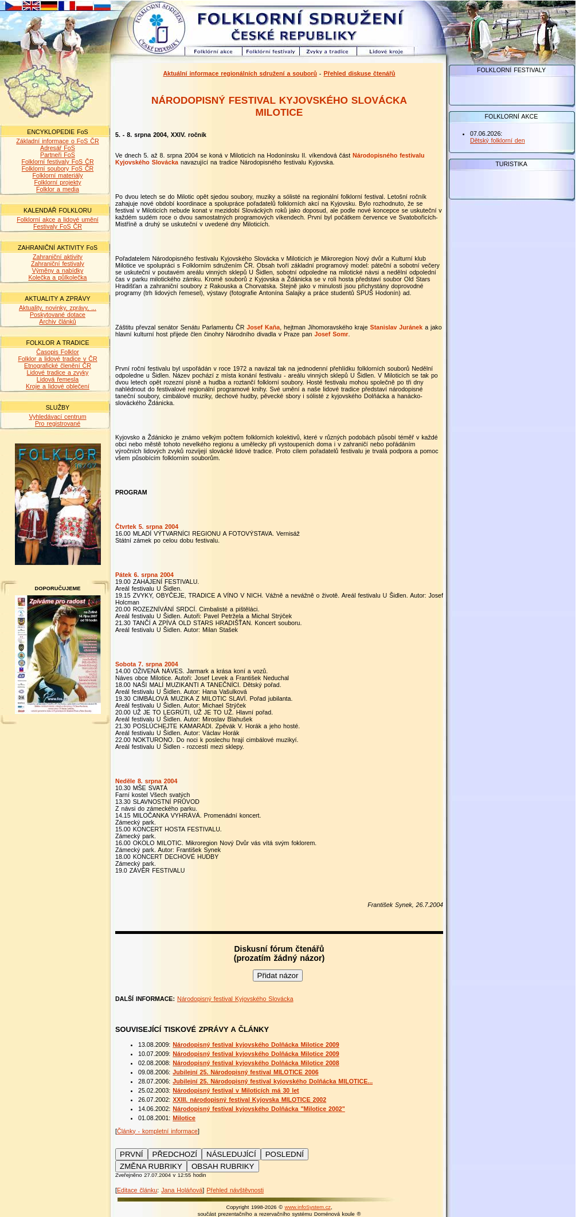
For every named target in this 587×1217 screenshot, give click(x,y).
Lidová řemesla (58, 379)
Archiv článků (57, 321)
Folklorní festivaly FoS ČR (57, 161)
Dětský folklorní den (497, 140)
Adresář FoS (57, 147)
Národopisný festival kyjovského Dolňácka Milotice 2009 (256, 1044)
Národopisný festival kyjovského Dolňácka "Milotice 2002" (259, 1108)
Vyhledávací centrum (57, 416)
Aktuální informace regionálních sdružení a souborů (240, 73)
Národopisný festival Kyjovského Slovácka (235, 998)
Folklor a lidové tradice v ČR (57, 358)
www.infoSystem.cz (308, 1207)
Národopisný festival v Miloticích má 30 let (236, 1090)
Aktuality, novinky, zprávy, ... (57, 307)
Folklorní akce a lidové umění (58, 219)
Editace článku (137, 1190)
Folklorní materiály (57, 175)
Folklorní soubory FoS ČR (58, 168)
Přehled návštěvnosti (235, 1190)
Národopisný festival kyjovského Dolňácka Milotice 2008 (256, 1062)
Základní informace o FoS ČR (57, 141)
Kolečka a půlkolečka (57, 277)
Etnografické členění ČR (57, 365)
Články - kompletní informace (157, 1131)
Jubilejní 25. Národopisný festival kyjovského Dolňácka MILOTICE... (273, 1081)
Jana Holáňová (181, 1190)
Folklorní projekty (57, 182)
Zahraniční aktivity (58, 256)
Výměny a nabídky (58, 270)
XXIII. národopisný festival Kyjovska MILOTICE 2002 (249, 1099)
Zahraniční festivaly (57, 263)
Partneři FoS (57, 154)
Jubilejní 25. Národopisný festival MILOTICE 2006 (245, 1072)
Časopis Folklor (57, 351)
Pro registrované (57, 423)
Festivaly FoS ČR (57, 226)
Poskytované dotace (57, 314)
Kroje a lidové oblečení (57, 386)
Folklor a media (57, 189)
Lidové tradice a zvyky (58, 372)
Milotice (184, 1117)
